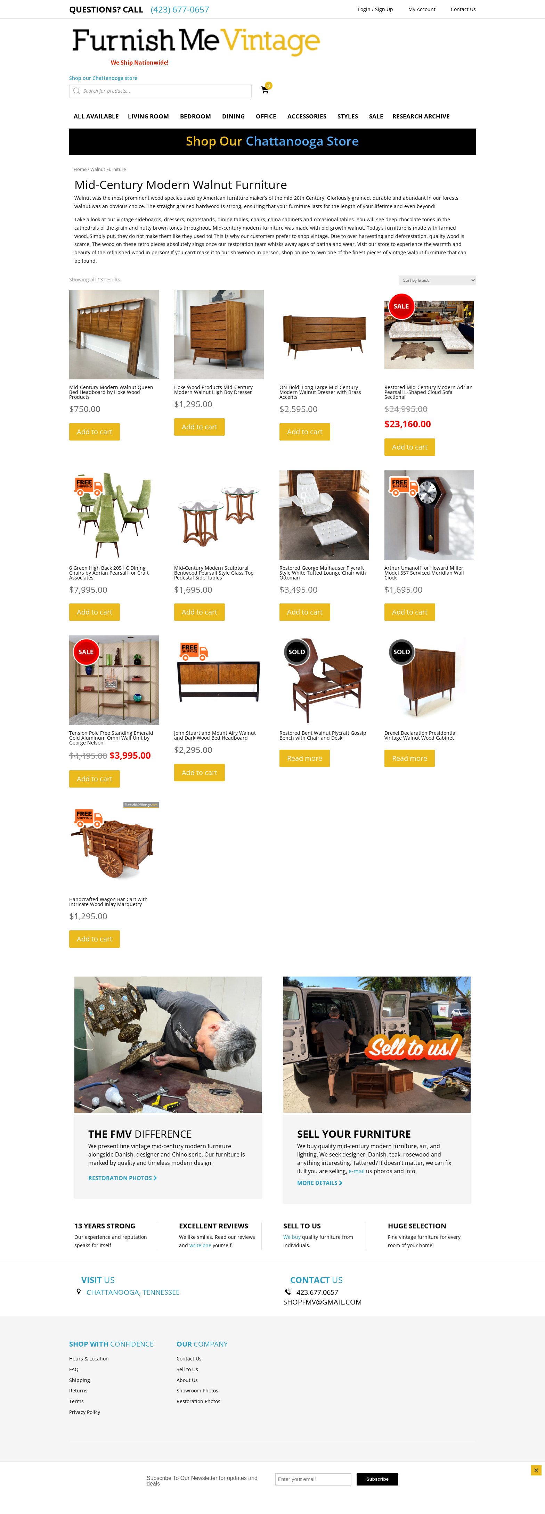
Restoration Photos (198, 1355)
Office (266, 70)
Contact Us (463, 9)
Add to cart (94, 385)
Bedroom (195, 70)
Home (80, 123)
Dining (233, 70)
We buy (292, 1191)
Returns (78, 1345)
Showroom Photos (197, 1345)
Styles (347, 70)
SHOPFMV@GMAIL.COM (322, 1256)
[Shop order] (437, 234)
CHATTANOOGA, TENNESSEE (133, 1246)
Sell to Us (187, 1323)
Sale (376, 70)
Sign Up (384, 9)
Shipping (79, 1334)
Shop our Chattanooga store (306, 31)
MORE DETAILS (320, 1137)
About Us (187, 1334)
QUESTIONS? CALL (139, 9)
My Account (422, 9)
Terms (76, 1355)
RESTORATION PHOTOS (122, 1132)
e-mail (357, 1125)
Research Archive (421, 70)
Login (364, 9)
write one (200, 1199)
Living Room (148, 70)
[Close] (536, 1470)
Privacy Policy (84, 1366)
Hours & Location (89, 1312)
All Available (96, 70)
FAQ (74, 1323)
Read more (304, 712)
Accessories (306, 70)
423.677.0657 (317, 1246)
